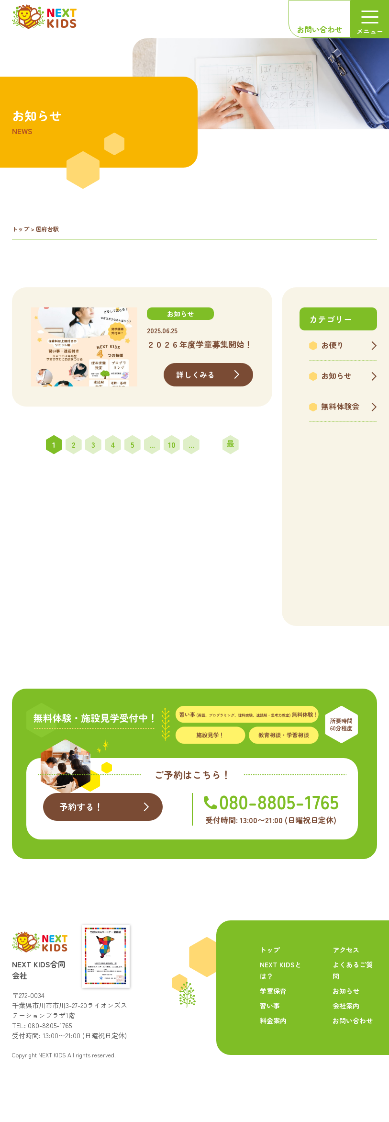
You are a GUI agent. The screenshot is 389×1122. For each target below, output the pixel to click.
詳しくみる (195, 374)
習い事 (270, 1005)
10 (172, 444)
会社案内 (346, 1005)
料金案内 (273, 1020)
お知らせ (336, 375)
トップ (20, 229)
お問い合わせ (320, 29)
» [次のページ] (211, 444)
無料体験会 (340, 406)
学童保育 (273, 991)
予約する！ (81, 806)
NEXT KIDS (52, 1055)
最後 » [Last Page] (230, 446)
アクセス (346, 949)
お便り (332, 345)
